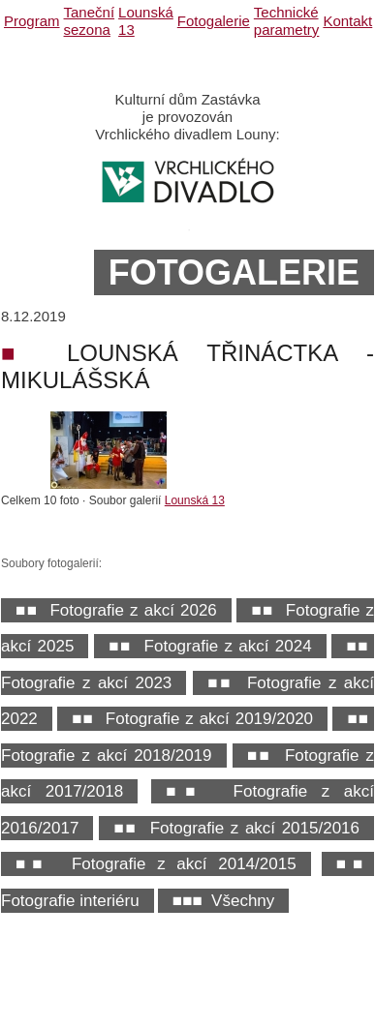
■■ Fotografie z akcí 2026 (116, 610)
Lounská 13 (195, 500)
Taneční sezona (89, 21)
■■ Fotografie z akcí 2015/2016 (236, 828)
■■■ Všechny (223, 901)
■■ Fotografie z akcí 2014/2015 (156, 864)
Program (32, 21)
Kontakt (347, 21)
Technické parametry (287, 21)
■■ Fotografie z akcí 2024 (210, 646)
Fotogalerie (213, 21)
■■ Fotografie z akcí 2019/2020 (192, 719)
